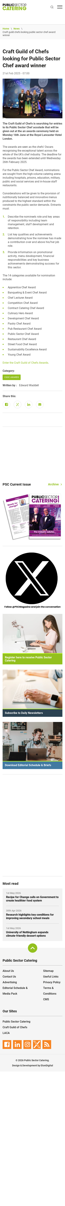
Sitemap (48, 971)
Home (6, 28)
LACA (6, 1033)
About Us (8, 971)
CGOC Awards (11, 377)
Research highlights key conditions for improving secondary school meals (30, 916)
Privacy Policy (51, 982)
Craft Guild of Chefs (15, 1027)
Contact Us (9, 976)
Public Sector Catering (16, 1021)
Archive (53, 484)
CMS (46, 999)
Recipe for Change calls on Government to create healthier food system (32, 898)
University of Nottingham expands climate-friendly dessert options (27, 934)
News (17, 28)
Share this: (9, 396)
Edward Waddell (29, 385)
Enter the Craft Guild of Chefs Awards (25, 362)
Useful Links (50, 976)
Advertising (10, 982)
